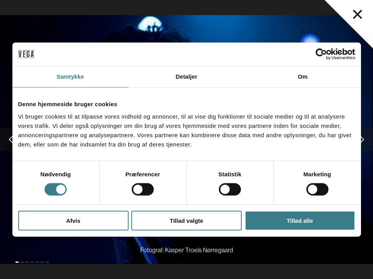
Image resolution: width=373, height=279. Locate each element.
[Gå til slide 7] (47, 262)
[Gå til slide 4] (32, 262)
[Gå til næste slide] (361, 139)
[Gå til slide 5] (37, 262)
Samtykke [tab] (70, 76)
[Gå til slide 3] (27, 262)
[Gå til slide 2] (22, 262)
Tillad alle (300, 220)
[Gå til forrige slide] (11, 139)
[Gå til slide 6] (42, 262)
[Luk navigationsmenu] (357, 14)
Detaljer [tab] (187, 76)
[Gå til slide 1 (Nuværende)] (17, 262)
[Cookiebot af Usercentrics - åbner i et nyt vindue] (321, 54)
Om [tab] (303, 76)
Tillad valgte (186, 220)
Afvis (73, 220)
